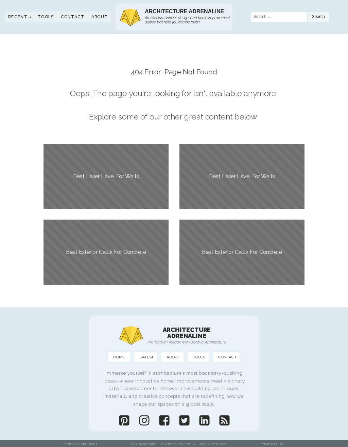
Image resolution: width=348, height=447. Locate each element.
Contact (73, 17)
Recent (18, 17)
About (99, 17)
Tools (46, 17)
